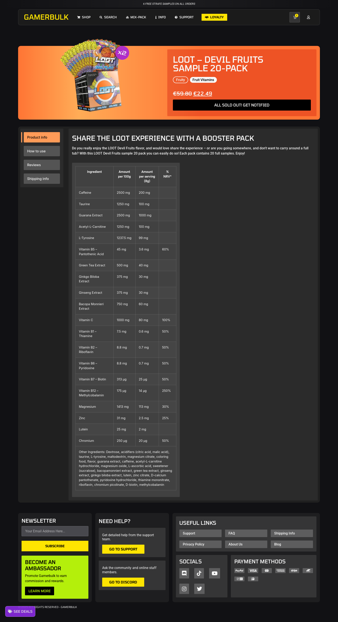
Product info (37, 137)
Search (108, 17)
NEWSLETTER (39, 521)
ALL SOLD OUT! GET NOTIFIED (241, 105)
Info (160, 17)
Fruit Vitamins (203, 80)
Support (184, 17)
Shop (84, 17)
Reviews (34, 165)
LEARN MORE (39, 591)
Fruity (180, 80)
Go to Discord (123, 582)
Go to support (123, 549)
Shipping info (38, 179)
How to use (36, 151)
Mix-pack (136, 17)
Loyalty (214, 17)
